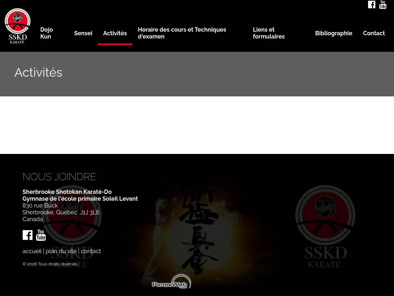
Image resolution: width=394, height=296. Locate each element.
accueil (32, 251)
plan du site (61, 251)
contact (91, 251)
